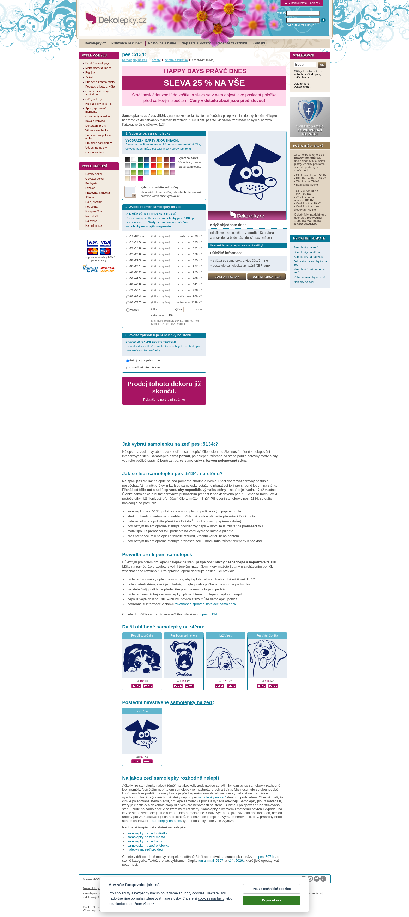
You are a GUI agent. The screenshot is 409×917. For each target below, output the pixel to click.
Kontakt (258, 43)
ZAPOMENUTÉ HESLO (300, 25)
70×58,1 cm (138, 290)
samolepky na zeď (191, 702)
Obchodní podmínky (169, 888)
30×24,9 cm (138, 260)
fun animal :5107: (211, 861)
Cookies (223, 888)
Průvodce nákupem (127, 43)
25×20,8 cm (138, 254)
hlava (305, 77)
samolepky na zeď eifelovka (148, 845)
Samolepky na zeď (134, 60)
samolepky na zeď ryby (144, 841)
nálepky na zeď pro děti (145, 849)
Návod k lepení (93, 888)
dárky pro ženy (312, 893)
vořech (298, 74)
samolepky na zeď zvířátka (147, 833)
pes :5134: (210, 614)
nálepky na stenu (289, 893)
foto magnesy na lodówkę (213, 893)
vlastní (134, 309)
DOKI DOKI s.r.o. (143, 878)
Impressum (261, 888)
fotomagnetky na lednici (125, 893)
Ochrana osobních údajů (200, 888)
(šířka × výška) (160, 236)
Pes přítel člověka (267, 635)
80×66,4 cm (138, 296)
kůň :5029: (236, 861)
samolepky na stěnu (180, 626)
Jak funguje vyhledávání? (302, 85)
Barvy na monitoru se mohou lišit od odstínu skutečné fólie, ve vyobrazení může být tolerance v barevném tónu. (163, 144)
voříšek (309, 74)
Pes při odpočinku (142, 635)
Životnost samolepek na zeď (123, 888)
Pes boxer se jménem (184, 635)
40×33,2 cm (138, 272)
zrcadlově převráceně (145, 367)
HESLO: (281, 20)
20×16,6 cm (138, 248)
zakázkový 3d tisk (94, 897)
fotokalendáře (151, 893)
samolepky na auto (95, 893)
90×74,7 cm (138, 302)
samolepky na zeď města (146, 837)
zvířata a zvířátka (176, 60)
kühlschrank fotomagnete (178, 893)
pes (317, 74)
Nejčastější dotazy (196, 43)
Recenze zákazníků (231, 43)
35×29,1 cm (138, 266)
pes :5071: (266, 857)
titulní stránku (175, 399)
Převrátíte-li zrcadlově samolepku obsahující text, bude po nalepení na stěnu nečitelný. (162, 346)
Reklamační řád (241, 888)
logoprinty (270, 893)
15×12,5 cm (138, 242)
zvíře (297, 77)
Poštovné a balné (162, 43)
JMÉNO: (282, 13)
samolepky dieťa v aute (246, 893)
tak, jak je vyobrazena (145, 360)
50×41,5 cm (138, 278)
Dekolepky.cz (95, 43)
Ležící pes (225, 635)
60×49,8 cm (138, 284)
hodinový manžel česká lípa (125, 897)
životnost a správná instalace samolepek (205, 604)
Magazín (148, 888)
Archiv (156, 60)
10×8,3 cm (137, 236)
